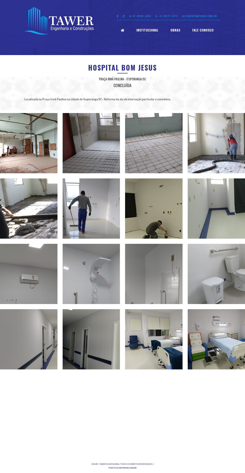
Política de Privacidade (123, 467)
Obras (175, 30)
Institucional (147, 30)
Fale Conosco (203, 30)
